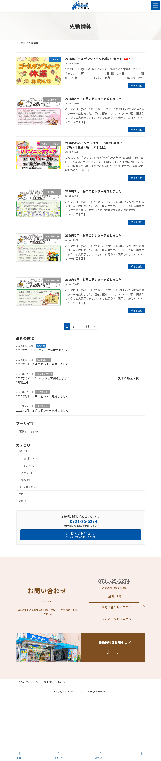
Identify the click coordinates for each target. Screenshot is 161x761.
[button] (114, 607)
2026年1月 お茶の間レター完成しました (93, 279)
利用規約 (53, 682)
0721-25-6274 (114, 580)
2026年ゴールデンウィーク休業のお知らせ (97, 58)
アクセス (58, 755)
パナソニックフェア (44, 374)
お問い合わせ (100, 755)
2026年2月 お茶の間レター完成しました (93, 235)
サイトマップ (72, 682)
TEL (142, 755)
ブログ (22, 494)
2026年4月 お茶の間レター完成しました (93, 98)
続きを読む (136, 85)
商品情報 (26, 479)
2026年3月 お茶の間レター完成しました (93, 191)
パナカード (27, 472)
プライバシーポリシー (30, 682)
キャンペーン (28, 465)
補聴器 (22, 501)
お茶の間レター (43, 359)
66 (87, 327)
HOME (19, 755)
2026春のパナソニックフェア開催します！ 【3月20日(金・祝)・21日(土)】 (79, 380)
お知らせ (41, 345)
